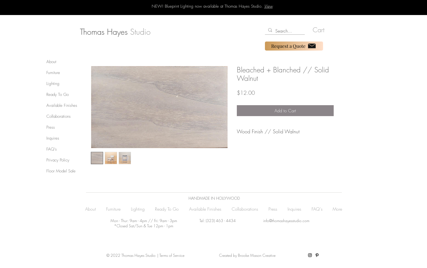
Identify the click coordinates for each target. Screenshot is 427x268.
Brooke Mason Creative (256, 255)
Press (50, 127)
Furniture (53, 72)
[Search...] (284, 31)
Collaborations (58, 116)
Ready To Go (57, 94)
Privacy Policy (57, 160)
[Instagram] (309, 255)
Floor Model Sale (61, 171)
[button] (321, 30)
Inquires (52, 138)
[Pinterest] (317, 255)
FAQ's (51, 149)
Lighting (52, 83)
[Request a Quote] (294, 46)
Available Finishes (61, 105)
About (51, 61)
